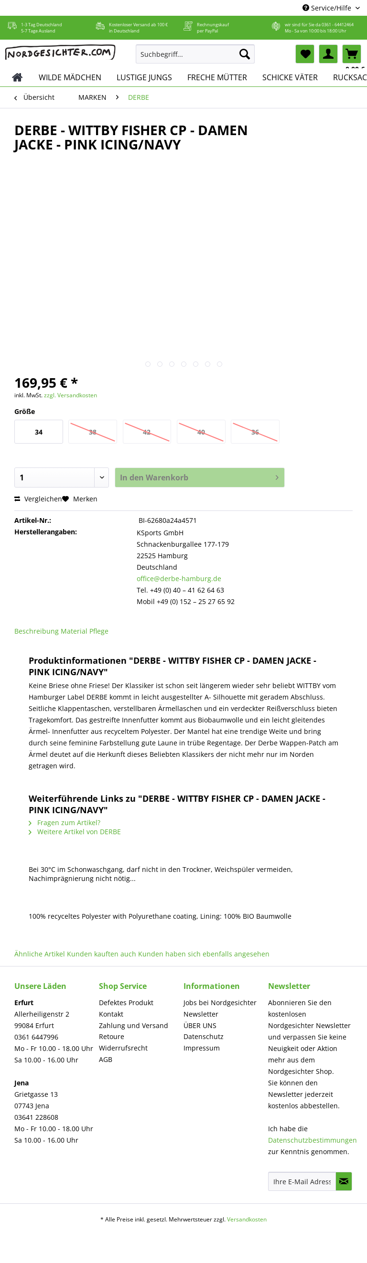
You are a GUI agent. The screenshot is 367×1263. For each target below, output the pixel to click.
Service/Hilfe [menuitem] (327, 7)
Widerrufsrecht (123, 1047)
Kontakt (111, 1014)
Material (74, 631)
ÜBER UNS (200, 1025)
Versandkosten (247, 1219)
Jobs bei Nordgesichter (220, 1002)
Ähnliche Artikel (39, 953)
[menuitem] (195, 58)
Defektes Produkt (126, 1002)
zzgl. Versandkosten (70, 395)
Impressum (202, 1047)
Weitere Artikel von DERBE (75, 831)
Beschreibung (36, 631)
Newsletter (201, 1014)
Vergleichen (38, 498)
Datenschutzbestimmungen (312, 1140)
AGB (105, 1059)
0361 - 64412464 (338, 24)
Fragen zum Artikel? (64, 822)
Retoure (111, 1036)
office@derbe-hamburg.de (179, 578)
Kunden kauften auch (101, 953)
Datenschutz (204, 1036)
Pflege (98, 631)
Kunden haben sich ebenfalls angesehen (204, 953)
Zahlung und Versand (133, 1025)
